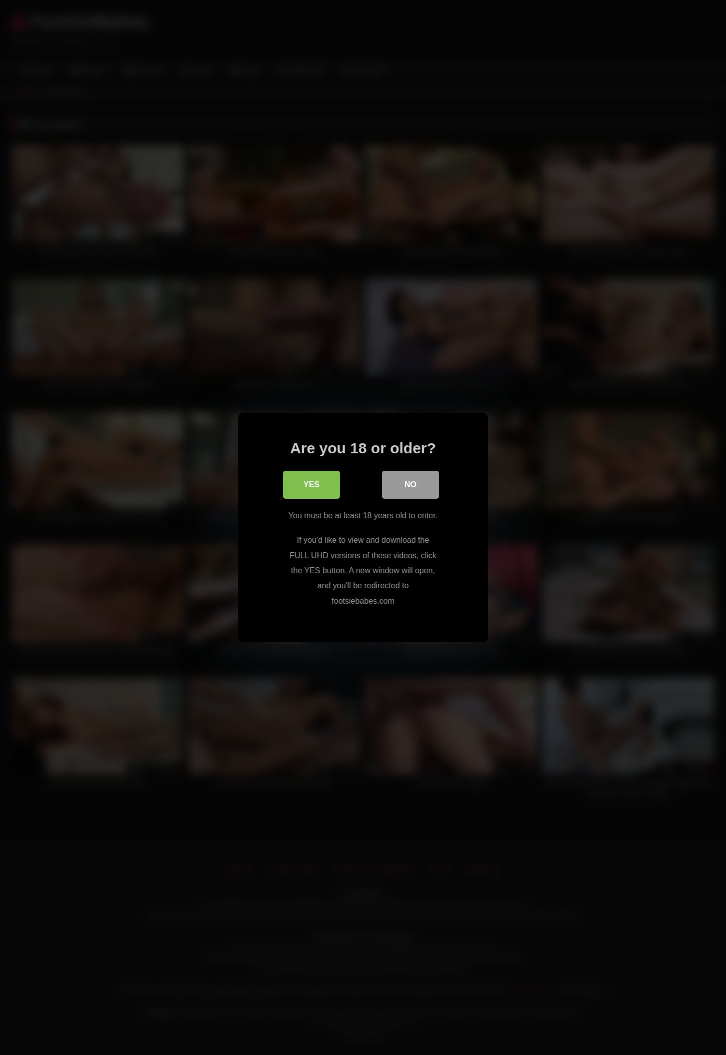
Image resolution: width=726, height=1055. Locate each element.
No (410, 485)
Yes (312, 485)
